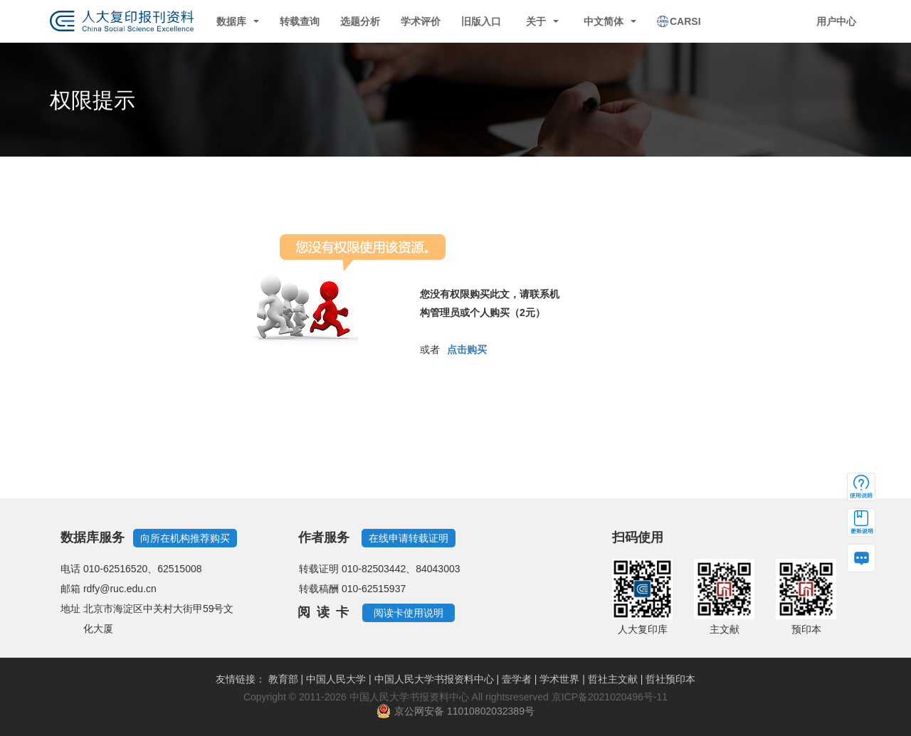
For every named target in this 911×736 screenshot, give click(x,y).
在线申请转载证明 (408, 538)
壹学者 (517, 679)
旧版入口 (481, 21)
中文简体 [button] (610, 21)
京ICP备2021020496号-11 (610, 697)
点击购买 (467, 349)
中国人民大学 (336, 679)
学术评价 (421, 21)
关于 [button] (542, 21)
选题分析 (360, 21)
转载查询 (300, 21)
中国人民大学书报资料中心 (434, 679)
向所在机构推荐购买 (185, 538)
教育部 (283, 679)
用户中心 (836, 21)
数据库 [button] (237, 21)
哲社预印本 (670, 679)
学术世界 (559, 679)
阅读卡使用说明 (408, 613)
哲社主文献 (613, 679)
